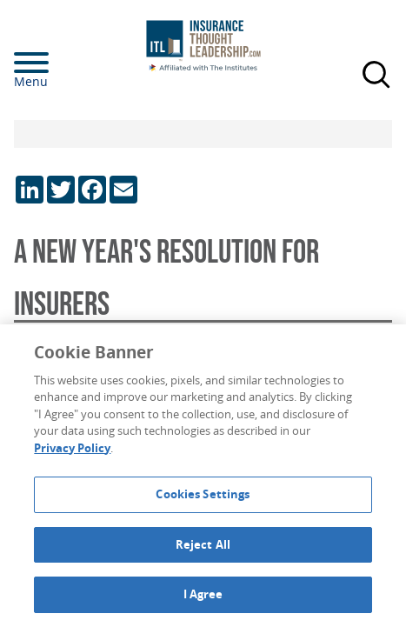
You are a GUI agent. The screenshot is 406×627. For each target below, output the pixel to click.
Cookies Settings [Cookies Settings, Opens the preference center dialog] (203, 494)
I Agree (203, 594)
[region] (203, 475)
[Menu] (57, 62)
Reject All (203, 544)
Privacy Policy (72, 448)
